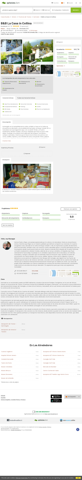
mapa (3, 28)
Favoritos (55, 3)
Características (8, 98)
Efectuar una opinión (70, 209)
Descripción (7, 122)
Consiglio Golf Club (49, 359)
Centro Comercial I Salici (51, 370)
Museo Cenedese (6, 367)
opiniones (61, 66)
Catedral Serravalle (7, 359)
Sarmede (36, 17)
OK (78, 478)
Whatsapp (33, 30)
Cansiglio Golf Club (49, 363)
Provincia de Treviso (25, 17)
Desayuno (6, 160)
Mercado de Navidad (49, 367)
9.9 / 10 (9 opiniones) (14, 26)
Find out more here (22, 478)
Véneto (14, 17)
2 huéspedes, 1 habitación (60, 10)
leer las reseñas (8, 225)
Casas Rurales (5, 17)
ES (64, 3)
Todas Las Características (26, 98)
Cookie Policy (15, 428)
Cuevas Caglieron (6, 351)
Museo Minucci (6, 370)
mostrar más (7, 141)
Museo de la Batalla (7, 378)
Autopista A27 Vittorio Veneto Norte (54, 351)
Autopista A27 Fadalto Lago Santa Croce (56, 374)
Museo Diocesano (6, 374)
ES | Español (74, 397)
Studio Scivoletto (16, 430)
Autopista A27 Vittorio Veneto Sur (53, 355)
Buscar (76, 10)
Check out (46, 10)
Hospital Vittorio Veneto (8, 355)
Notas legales (43, 427)
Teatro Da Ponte (6, 363)
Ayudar (70, 3)
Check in (36, 10)
